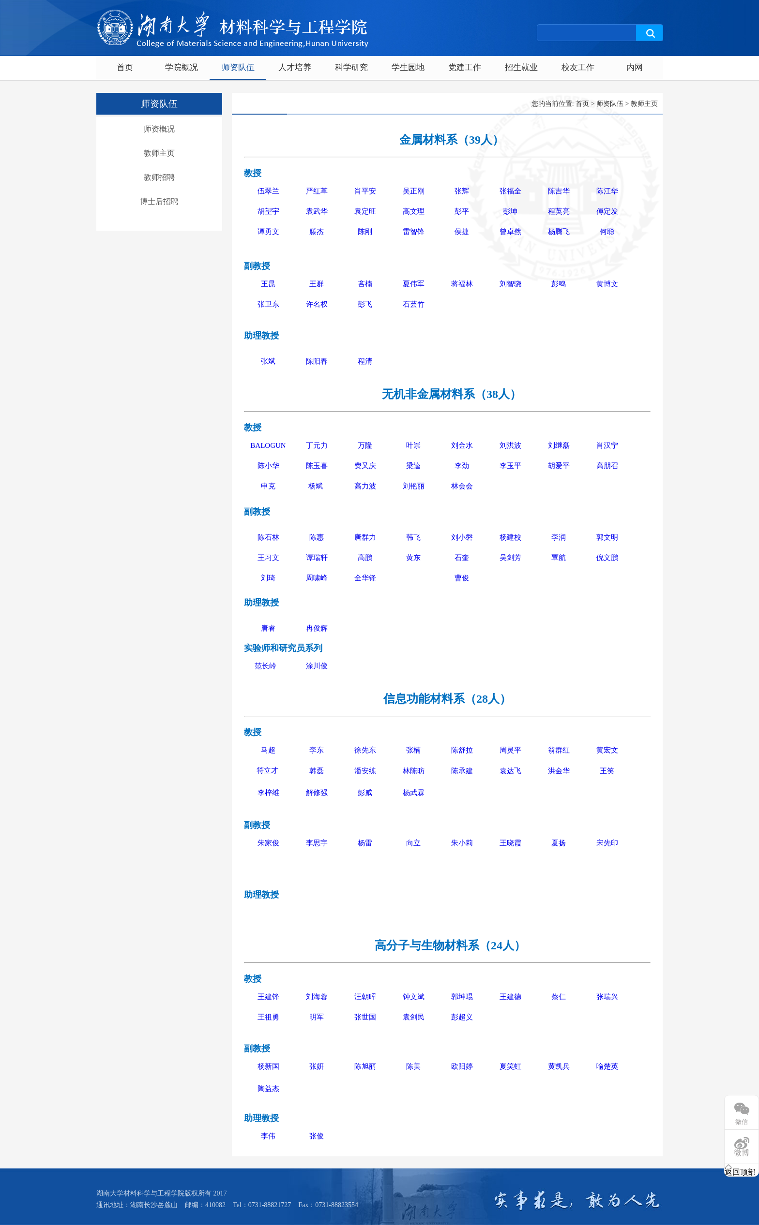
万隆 (365, 445)
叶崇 (413, 445)
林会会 (462, 486)
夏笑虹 (510, 1066)
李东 (316, 750)
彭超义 (462, 1017)
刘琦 (268, 578)
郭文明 (607, 537)
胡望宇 (268, 211)
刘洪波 (510, 445)
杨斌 (316, 486)
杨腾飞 (559, 232)
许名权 (317, 304)
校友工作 (578, 67)
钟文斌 (414, 997)
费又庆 (365, 466)
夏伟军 (414, 284)
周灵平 (510, 750)
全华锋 (365, 578)
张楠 (413, 750)
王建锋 (268, 997)
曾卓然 (510, 232)
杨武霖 (414, 793)
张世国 (365, 1017)
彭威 (365, 793)
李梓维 (268, 793)
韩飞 (413, 537)
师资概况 (159, 129)
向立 (413, 843)
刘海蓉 (317, 997)
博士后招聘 (159, 201)
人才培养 (294, 67)
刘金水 (462, 445)
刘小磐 (462, 537)
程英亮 (559, 211)
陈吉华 (559, 191)
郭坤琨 (462, 997)
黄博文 (607, 284)
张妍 (316, 1066)
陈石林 (268, 537)
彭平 (462, 211)
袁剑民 (414, 1017)
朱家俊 (268, 843)
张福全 (510, 191)
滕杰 (316, 232)
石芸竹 (414, 304)
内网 (634, 67)
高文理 (414, 211)
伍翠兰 (268, 191)
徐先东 (365, 750)
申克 (268, 486)
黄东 (413, 557)
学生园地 (408, 67)
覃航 (558, 557)
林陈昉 (414, 771)
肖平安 (365, 191)
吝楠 (365, 284)
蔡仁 (558, 997)
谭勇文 (268, 232)
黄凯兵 (559, 1066)
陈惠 (316, 537)
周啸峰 (317, 578)
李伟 (268, 1136)
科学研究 (351, 67)
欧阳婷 (462, 1066)
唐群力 (365, 537)
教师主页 (159, 153)
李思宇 (317, 843)
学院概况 (181, 67)
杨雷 (365, 843)
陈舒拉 (462, 750)
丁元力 (317, 445)
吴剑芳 (510, 557)
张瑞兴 (607, 997)
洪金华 (559, 771)
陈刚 (365, 232)
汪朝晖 (365, 997)
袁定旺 (365, 211)
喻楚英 (607, 1066)
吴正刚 (414, 191)
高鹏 (365, 557)
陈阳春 (317, 361)
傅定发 (607, 211)
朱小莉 (462, 843)
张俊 (316, 1136)
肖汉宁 (607, 445)
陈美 (413, 1066)
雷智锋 (414, 232)
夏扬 (558, 843)
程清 (365, 361)
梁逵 (413, 466)
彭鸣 (558, 284)
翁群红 (559, 750)
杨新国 (268, 1066)
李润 (558, 537)
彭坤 (510, 211)
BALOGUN (268, 445)
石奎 (462, 557)
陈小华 (268, 466)
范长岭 (265, 666)
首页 (125, 67)
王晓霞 (510, 843)
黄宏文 (607, 750)
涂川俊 (317, 666)
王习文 (268, 557)
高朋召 (607, 466)
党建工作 (464, 67)
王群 (316, 284)
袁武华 (317, 211)
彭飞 (365, 304)
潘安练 (365, 771)
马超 (268, 750)
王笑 (607, 771)
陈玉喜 (317, 466)
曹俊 (462, 578)
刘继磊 (559, 445)
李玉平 (510, 466)
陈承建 (462, 771)
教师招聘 (159, 177)
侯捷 (462, 232)
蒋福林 (462, 284)
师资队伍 (238, 67)
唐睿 (268, 628)
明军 (316, 1017)
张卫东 (268, 304)
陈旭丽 (365, 1066)
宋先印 (607, 843)
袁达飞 (510, 771)
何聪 (607, 232)
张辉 (462, 191)
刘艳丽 (414, 486)
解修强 (317, 793)
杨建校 (510, 537)
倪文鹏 (607, 557)
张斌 (268, 361)
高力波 (365, 486)
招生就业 (521, 67)
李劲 (462, 466)
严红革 (317, 191)
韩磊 (316, 771)
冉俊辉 (317, 628)
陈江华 (607, 191)
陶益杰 (268, 1088)
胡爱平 (559, 466)
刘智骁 (510, 284)
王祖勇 (268, 1017)
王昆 (268, 284)
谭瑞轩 (317, 557)
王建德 (510, 997)
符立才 (267, 770)
